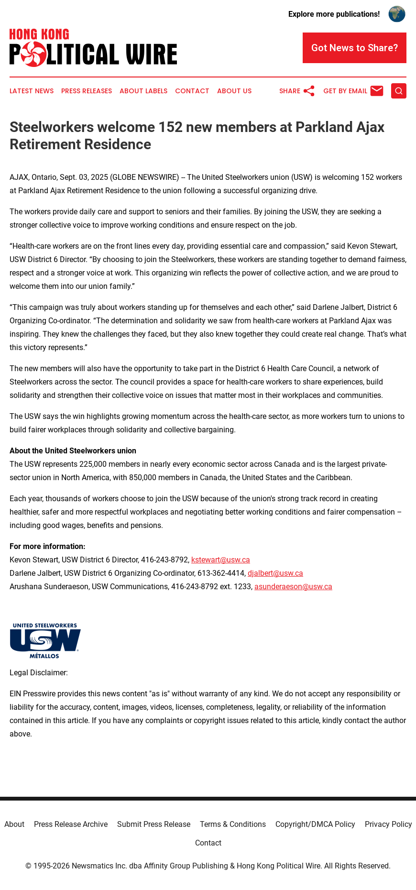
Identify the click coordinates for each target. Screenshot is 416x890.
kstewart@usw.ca (220, 559)
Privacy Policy (388, 824)
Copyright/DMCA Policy (315, 824)
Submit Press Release (153, 824)
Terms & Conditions (233, 824)
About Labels (143, 91)
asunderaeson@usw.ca (293, 586)
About (14, 824)
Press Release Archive (71, 824)
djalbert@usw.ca (275, 573)
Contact (192, 91)
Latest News (32, 91)
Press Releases (86, 91)
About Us (234, 91)
